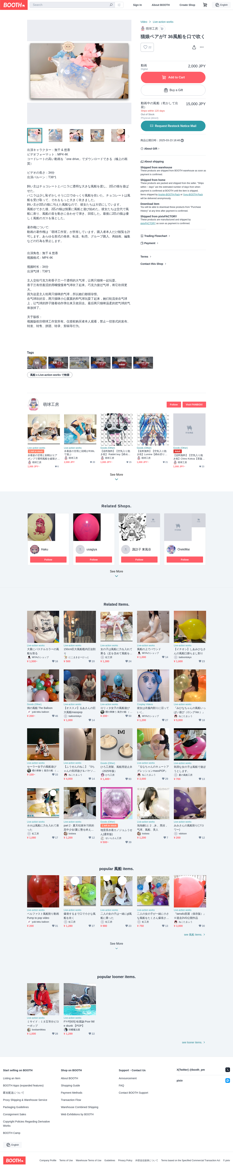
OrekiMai (184, 549)
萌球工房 (51, 404)
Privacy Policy (125, 1160)
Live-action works (163, 21)
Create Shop (187, 5)
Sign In (137, 5)
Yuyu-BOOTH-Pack (193, 194)
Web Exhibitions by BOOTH (77, 1114)
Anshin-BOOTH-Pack (169, 194)
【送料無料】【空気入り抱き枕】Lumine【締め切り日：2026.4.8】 (152, 453)
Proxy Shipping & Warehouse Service (25, 1099)
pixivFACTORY (148, 223)
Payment (149, 243)
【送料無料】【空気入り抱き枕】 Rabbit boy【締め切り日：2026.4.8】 (115, 453)
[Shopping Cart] (205, 5)
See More (117, 575)
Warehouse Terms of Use (88, 1160)
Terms (144, 256)
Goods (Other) (107, 448)
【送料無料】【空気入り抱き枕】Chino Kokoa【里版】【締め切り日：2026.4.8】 (189, 457)
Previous (30, 72)
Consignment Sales (14, 1114)
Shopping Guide (70, 1085)
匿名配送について (13, 1092)
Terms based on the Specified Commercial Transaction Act (190, 1160)
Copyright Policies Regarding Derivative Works (26, 1123)
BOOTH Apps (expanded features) (23, 1085)
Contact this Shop (151, 263)
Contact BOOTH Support (133, 1092)
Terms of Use (66, 1160)
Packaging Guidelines (16, 1107)
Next (128, 72)
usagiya (92, 549)
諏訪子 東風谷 (141, 549)
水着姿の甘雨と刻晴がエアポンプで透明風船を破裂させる (42, 457)
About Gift (150, 148)
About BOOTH (161, 5)
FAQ (121, 1085)
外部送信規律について (146, 1160)
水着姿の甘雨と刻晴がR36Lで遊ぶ (79, 453)
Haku (44, 549)
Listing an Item (11, 1078)
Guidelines (109, 1160)
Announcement (128, 1078)
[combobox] (72, 5)
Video (143, 21)
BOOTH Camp (11, 1132)
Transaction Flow (71, 1099)
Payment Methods (71, 1092)
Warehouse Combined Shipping (79, 1107)
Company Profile (47, 1160)
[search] (111, 5)
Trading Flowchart (155, 235)
